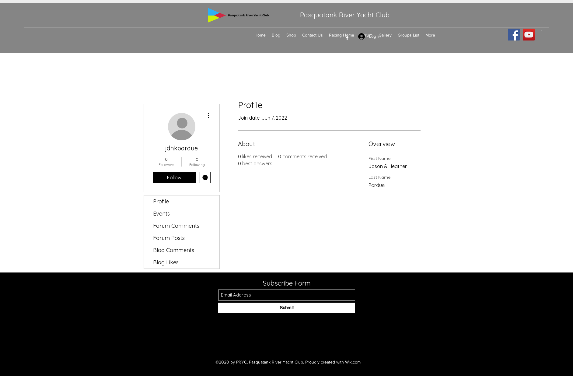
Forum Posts (169, 237)
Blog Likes (166, 262)
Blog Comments (173, 250)
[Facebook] (347, 38)
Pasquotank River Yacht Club (345, 15)
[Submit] (286, 308)
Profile (161, 201)
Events (161, 213)
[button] (541, 31)
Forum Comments (176, 225)
